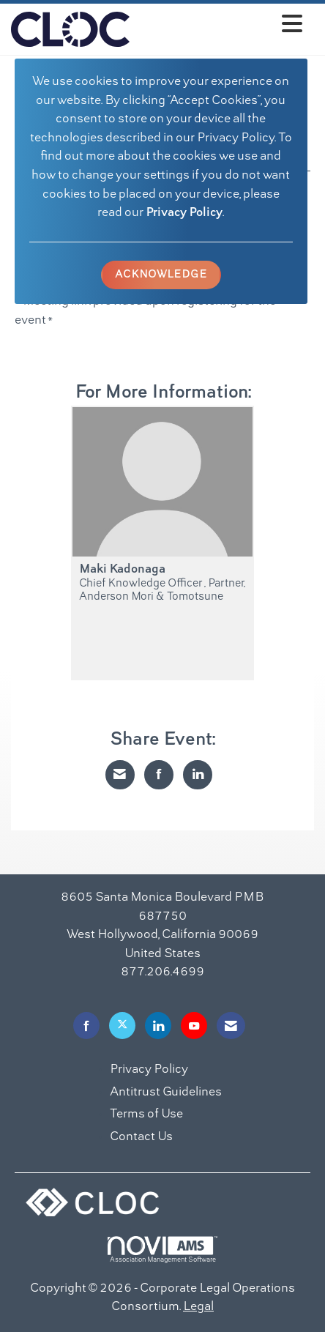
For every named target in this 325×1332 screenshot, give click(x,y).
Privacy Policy (184, 213)
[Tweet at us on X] (122, 1025)
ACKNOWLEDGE (161, 274)
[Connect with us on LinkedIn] (158, 1025)
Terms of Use (146, 1114)
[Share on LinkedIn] (197, 774)
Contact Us (141, 1137)
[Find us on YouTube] (194, 1025)
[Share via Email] (120, 774)
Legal (198, 1307)
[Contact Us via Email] (231, 1025)
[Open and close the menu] (220, 26)
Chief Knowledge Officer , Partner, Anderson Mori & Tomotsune (162, 590)
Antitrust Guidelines (166, 1092)
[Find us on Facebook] (86, 1025)
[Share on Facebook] (158, 774)
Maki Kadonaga (122, 570)
